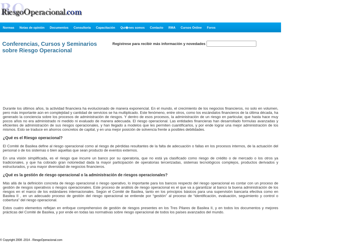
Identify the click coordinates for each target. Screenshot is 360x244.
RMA (171, 27)
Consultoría (82, 27)
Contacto (156, 27)
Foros (211, 27)
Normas (8, 27)
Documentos (59, 27)
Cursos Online (191, 27)
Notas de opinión (31, 27)
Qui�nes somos (132, 27)
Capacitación (105, 27)
